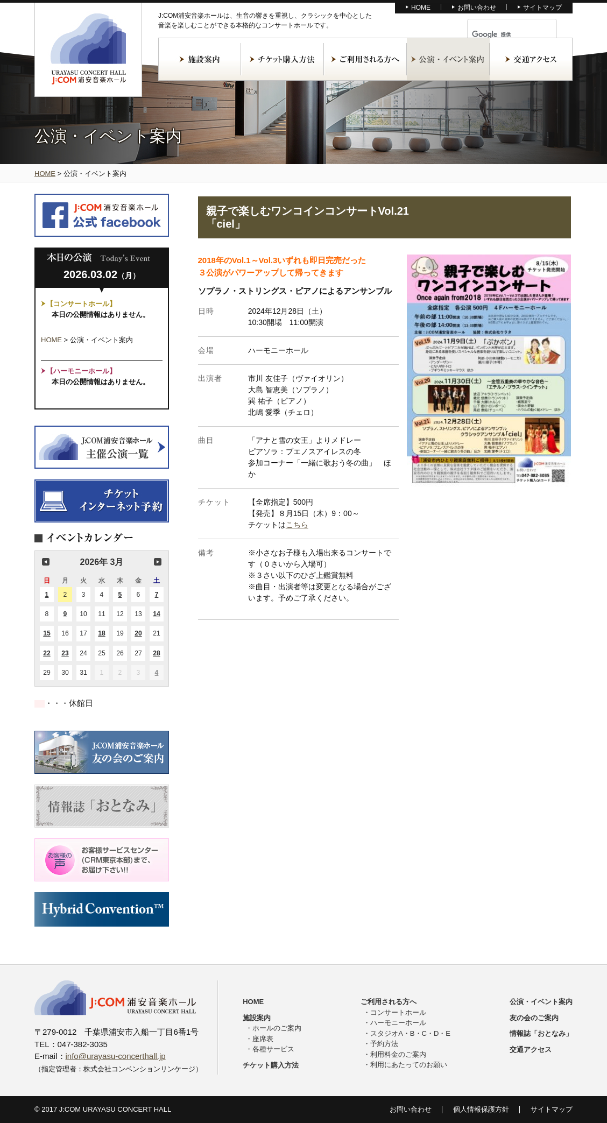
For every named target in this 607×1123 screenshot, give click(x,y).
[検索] (499, 34)
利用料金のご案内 (398, 1054)
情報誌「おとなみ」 (541, 1033)
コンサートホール (398, 1012)
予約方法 (384, 1044)
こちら (297, 524)
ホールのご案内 (276, 1028)
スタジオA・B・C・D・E (410, 1033)
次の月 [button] (157, 562)
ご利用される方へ (365, 59)
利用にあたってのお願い (408, 1065)
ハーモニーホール (398, 1023)
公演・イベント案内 (448, 59)
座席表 (262, 1039)
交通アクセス (531, 59)
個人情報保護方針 (481, 1109)
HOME (420, 7)
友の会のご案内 (534, 1018)
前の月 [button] (45, 562)
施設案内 (199, 59)
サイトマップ (542, 7)
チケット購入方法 (282, 59)
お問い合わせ (476, 7)
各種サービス (273, 1049)
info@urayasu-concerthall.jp (116, 1056)
